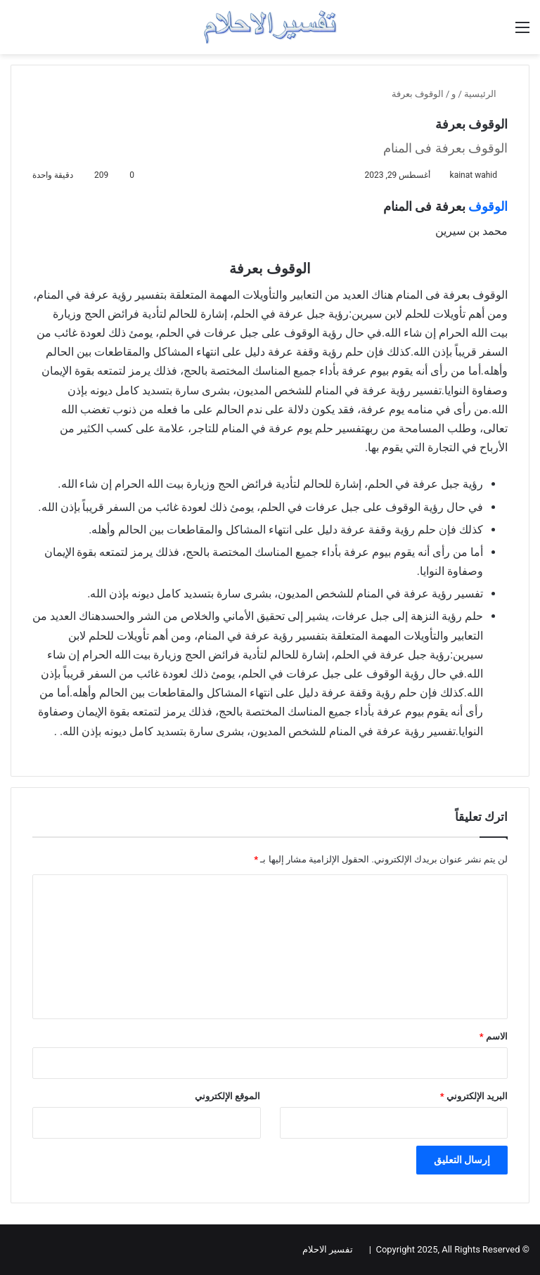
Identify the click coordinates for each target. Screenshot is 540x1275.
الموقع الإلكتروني (227, 1096)
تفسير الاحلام (327, 1249)
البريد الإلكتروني (474, 1096)
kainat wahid (473, 175)
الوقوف (488, 206)
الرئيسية (486, 94)
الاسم (494, 1036)
